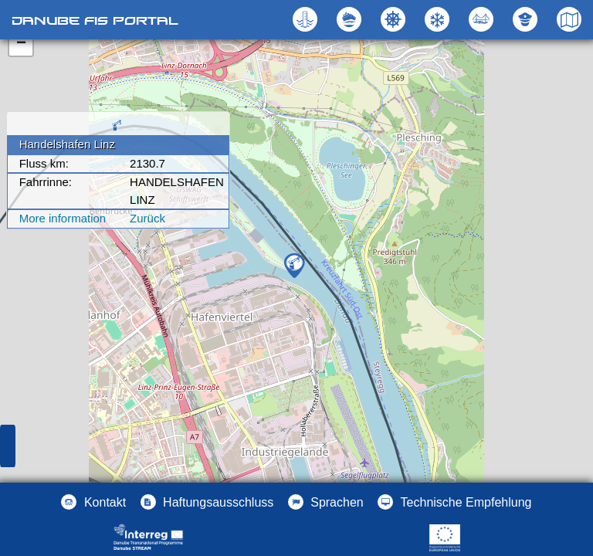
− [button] (21, 44)
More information (63, 218)
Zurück (147, 218)
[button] (483, 19)
